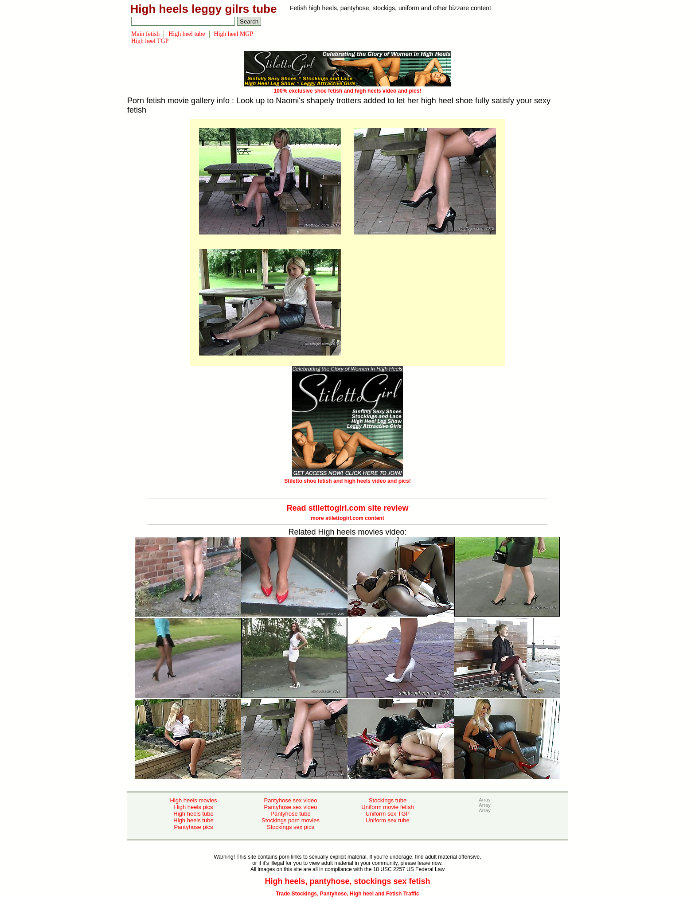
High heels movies (193, 800)
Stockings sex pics (290, 827)
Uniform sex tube (387, 820)
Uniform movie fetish (387, 807)
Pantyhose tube (290, 813)
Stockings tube (387, 800)
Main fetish (145, 34)
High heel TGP (150, 41)
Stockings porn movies (291, 820)
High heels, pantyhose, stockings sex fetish (347, 881)
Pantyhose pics (193, 827)
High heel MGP (234, 34)
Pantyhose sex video (290, 800)
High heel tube (186, 34)
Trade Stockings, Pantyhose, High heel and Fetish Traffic (347, 894)
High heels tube (193, 813)
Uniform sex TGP (388, 813)
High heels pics (193, 807)
